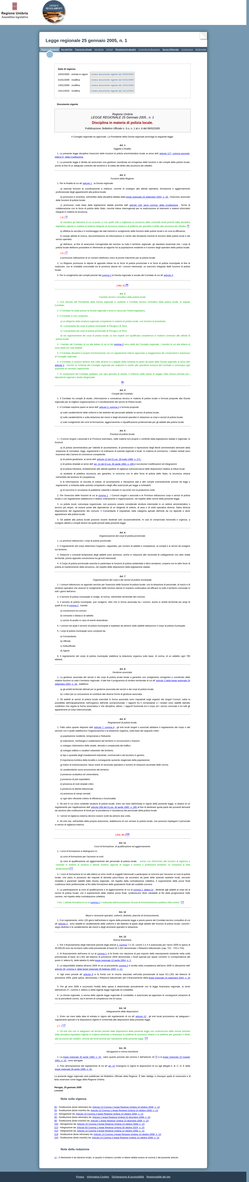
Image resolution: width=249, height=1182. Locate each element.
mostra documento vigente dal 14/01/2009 (112, 85)
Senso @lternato (170, 49)
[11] (56, 1127)
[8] (55, 1117)
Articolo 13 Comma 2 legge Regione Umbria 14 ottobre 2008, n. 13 (127, 1134)
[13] (56, 1134)
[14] (56, 1137)
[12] (56, 1130)
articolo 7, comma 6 (104, 727)
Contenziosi (187, 49)
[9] (55, 1120)
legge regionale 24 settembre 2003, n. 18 (147, 197)
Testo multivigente (50, 49)
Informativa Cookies (98, 1176)
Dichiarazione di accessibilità (128, 1176)
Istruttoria (99, 49)
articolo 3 (168, 275)
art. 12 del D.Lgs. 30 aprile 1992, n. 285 (114, 464)
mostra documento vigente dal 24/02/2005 (112, 74)
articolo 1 (87, 183)
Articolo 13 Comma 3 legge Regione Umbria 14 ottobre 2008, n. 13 (110, 1130)
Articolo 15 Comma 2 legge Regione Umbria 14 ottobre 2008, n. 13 (109, 1114)
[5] (55, 1107)
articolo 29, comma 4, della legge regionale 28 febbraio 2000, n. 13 (89, 969)
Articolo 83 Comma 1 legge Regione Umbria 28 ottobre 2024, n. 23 (110, 1127)
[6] (55, 1110)
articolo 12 (140, 1016)
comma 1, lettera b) (143, 889)
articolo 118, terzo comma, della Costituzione (153, 205)
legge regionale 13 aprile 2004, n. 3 (113, 960)
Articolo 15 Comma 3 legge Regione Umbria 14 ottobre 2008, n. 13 (110, 1124)
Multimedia (200, 49)
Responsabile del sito (158, 1176)
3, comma (122, 945)
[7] (55, 1114)
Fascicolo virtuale (83, 49)
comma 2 (73, 605)
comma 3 (119, 344)
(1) (55, 1157)
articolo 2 (59, 365)
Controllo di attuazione (149, 49)
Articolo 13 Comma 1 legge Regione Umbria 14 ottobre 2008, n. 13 (126, 1107)
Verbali (109, 49)
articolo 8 (88, 974)
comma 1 (106, 275)
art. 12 (111, 1066)
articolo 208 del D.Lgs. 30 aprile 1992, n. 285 (114, 807)
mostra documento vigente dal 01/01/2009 (112, 80)
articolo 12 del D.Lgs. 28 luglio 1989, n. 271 (119, 459)
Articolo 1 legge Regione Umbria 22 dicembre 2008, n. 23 (121, 1117)
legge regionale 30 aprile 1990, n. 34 (82, 1057)
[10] (56, 1124)
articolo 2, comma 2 (109, 407)
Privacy (80, 1176)
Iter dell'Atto (67, 49)
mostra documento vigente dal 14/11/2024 (112, 91)
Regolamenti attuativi (125, 49)
